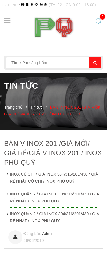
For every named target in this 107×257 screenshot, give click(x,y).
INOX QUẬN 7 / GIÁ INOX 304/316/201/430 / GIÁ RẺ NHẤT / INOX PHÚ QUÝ (54, 197)
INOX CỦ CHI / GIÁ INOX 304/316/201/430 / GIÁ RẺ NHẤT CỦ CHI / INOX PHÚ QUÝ (54, 177)
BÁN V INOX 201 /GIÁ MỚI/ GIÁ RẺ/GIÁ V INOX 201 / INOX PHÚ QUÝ (53, 153)
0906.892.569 (33, 4)
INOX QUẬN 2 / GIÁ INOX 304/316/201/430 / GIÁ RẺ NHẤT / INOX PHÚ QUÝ (54, 217)
